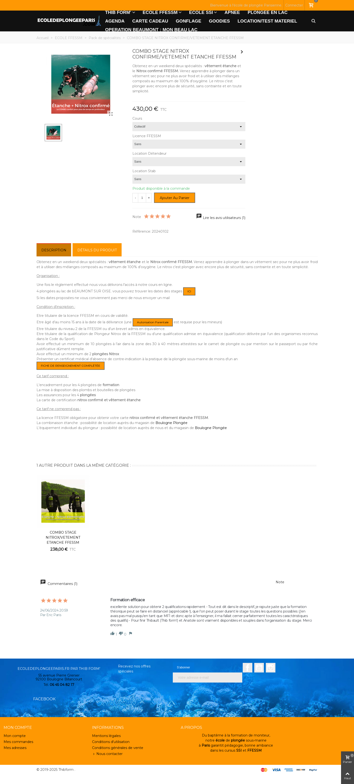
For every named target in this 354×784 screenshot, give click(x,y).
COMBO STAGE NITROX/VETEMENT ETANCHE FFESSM (63, 537)
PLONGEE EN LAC (268, 12)
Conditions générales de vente (117, 748)
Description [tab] (53, 250)
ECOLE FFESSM (160, 12)
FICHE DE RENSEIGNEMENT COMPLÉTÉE (70, 365)
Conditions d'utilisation (111, 742)
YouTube (259, 667)
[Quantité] (142, 198)
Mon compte (15, 736)
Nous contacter (107, 753)
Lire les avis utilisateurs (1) (220, 218)
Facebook (247, 667)
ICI (189, 291)
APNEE (232, 12)
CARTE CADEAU (150, 21)
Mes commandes (18, 742)
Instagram (270, 667)
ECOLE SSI (201, 12)
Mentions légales (106, 736)
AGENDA (115, 21)
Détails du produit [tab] (97, 250)
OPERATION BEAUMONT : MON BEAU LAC (151, 29)
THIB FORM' (118, 12)
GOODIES (219, 21)
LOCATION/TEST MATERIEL (267, 21)
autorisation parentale (152, 322)
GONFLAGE (188, 21)
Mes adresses (15, 748)
